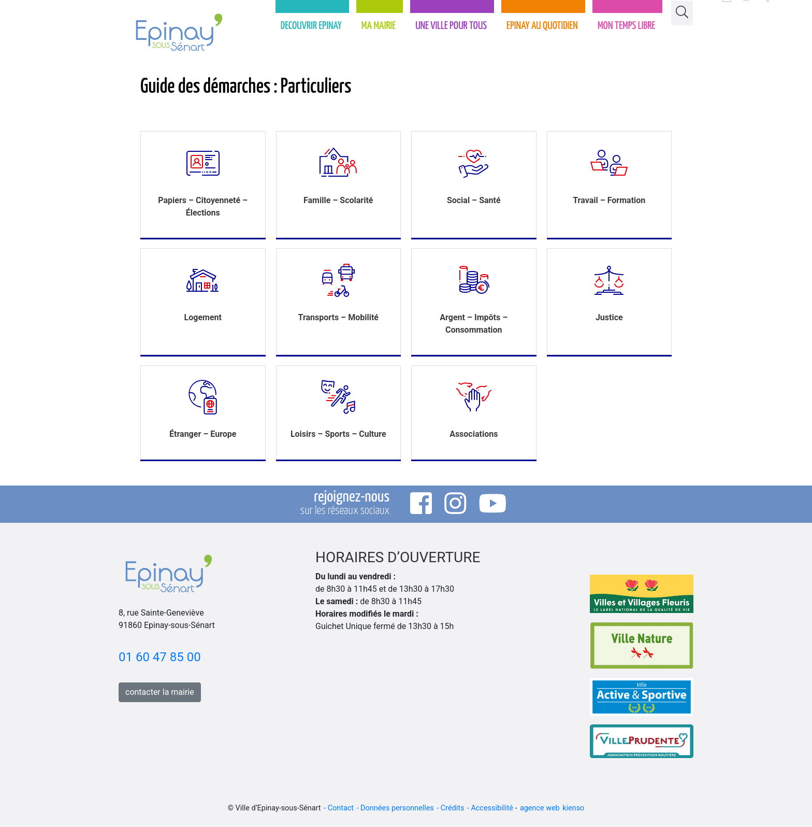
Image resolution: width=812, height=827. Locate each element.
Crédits (453, 808)
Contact (341, 808)
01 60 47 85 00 (160, 657)
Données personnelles (397, 808)
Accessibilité (492, 808)
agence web (540, 808)
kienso (573, 808)
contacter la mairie (159, 692)
